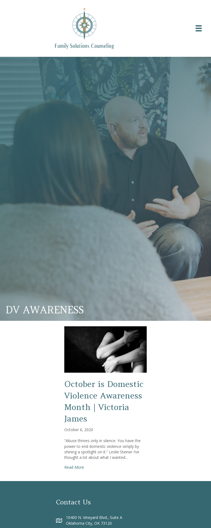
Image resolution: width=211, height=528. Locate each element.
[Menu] (199, 28)
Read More (74, 467)
